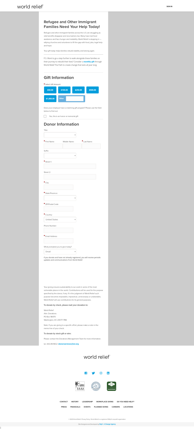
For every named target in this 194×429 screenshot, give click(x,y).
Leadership (87, 402)
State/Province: (51, 193)
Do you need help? (125, 402)
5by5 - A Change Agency (107, 424)
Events (87, 407)
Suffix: (46, 151)
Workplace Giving (104, 402)
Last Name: (87, 141)
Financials (75, 407)
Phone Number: (50, 226)
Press (64, 407)
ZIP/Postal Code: (52, 204)
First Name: (49, 141)
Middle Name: (68, 141)
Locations (128, 407)
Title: (46, 130)
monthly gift (89, 62)
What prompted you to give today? (58, 247)
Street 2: (47, 172)
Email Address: (51, 236)
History (74, 402)
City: (47, 183)
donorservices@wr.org (68, 344)
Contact (64, 402)
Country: (48, 215)
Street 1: (48, 162)
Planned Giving (101, 407)
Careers (116, 407)
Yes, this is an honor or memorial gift (63, 116)
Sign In (169, 6)
